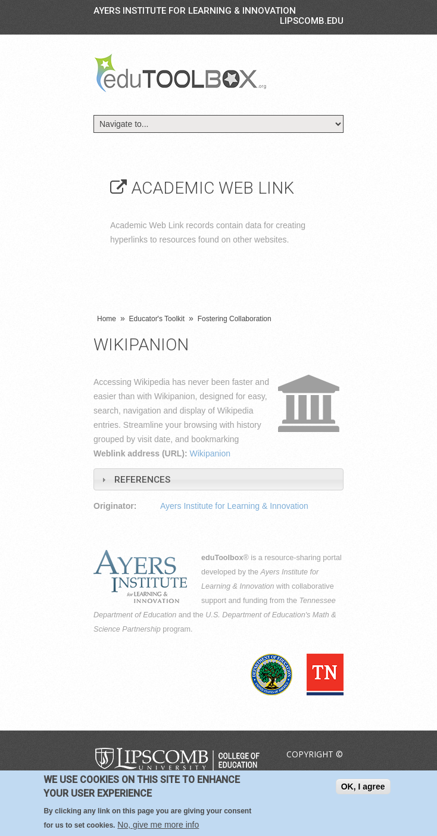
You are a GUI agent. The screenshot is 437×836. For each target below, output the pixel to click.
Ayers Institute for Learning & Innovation (194, 10)
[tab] (218, 479)
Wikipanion (210, 453)
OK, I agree (363, 786)
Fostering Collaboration (234, 319)
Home (106, 319)
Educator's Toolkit (157, 319)
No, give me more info (158, 824)
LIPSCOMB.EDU (312, 20)
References (142, 479)
